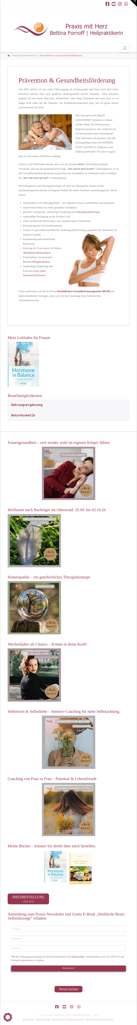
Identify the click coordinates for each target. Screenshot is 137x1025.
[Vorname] (68, 929)
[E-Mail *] (68, 948)
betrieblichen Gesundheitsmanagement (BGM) (83, 291)
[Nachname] (68, 939)
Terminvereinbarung (99, 1020)
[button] (124, 48)
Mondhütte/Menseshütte (37, 252)
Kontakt (29, 1020)
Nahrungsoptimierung (88, 212)
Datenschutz (78, 956)
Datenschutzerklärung (68, 1020)
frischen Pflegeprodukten (36, 261)
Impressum (43, 1020)
